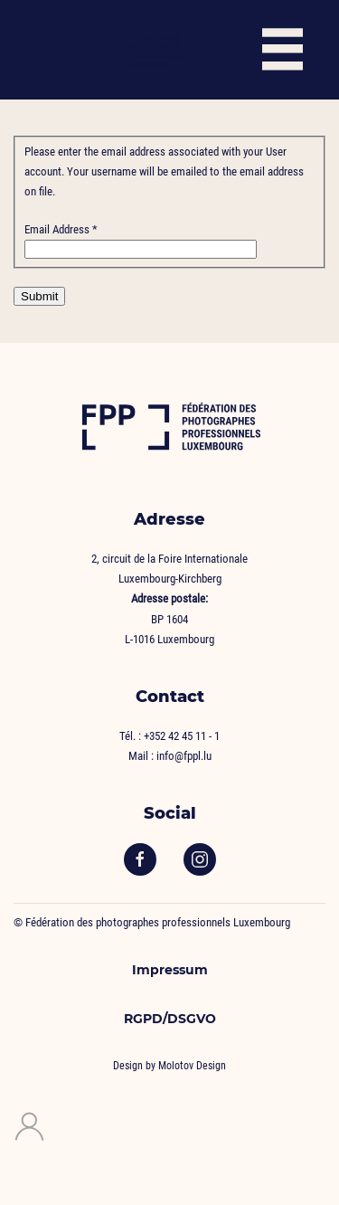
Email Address (61, 229)
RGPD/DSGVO (170, 1018)
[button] (282, 50)
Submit (39, 296)
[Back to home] (117, 50)
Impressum (170, 970)
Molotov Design (192, 1065)
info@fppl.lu (184, 756)
